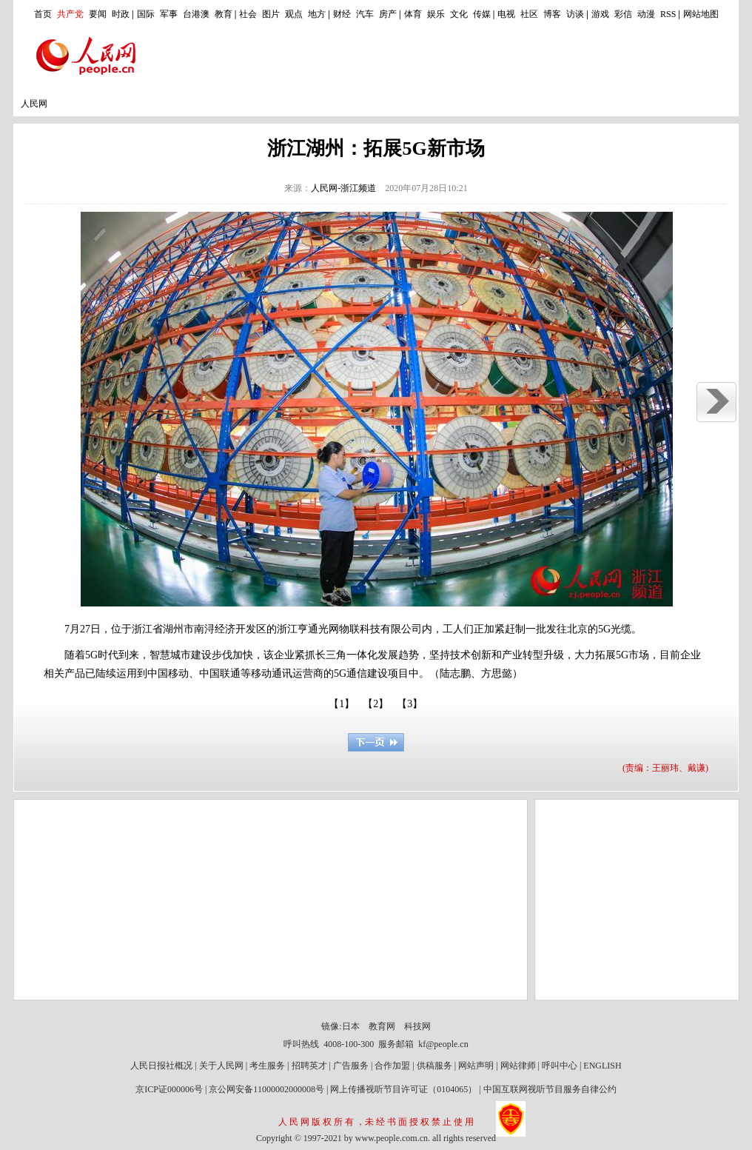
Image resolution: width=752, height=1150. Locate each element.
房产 (388, 14)
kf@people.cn (443, 1044)
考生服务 (267, 1065)
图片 (271, 14)
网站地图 (701, 14)
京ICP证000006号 (169, 1089)
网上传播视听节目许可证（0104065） (403, 1089)
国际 (146, 14)
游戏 (600, 14)
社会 (248, 14)
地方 (317, 14)
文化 (459, 14)
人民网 (34, 103)
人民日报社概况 (161, 1065)
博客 (552, 14)
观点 (294, 14)
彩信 (623, 14)
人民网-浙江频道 (343, 188)
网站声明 (476, 1065)
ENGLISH (602, 1065)
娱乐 (436, 14)
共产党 (70, 14)
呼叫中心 (559, 1065)
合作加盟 (392, 1065)
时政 (121, 14)
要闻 (98, 14)
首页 (43, 14)
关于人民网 (221, 1065)
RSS (668, 14)
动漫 (646, 14)
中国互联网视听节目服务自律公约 (550, 1089)
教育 (223, 14)
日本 (351, 1026)
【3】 (410, 703)
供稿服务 (434, 1065)
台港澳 (196, 14)
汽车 (365, 14)
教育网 (382, 1026)
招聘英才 (309, 1065)
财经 (342, 14)
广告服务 (351, 1065)
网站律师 (518, 1065)
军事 (169, 14)
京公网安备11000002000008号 (266, 1089)
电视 (506, 14)
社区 (529, 14)
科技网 (417, 1026)
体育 (413, 14)
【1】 (342, 703)
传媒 (482, 14)
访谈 (575, 14)
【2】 (376, 703)
